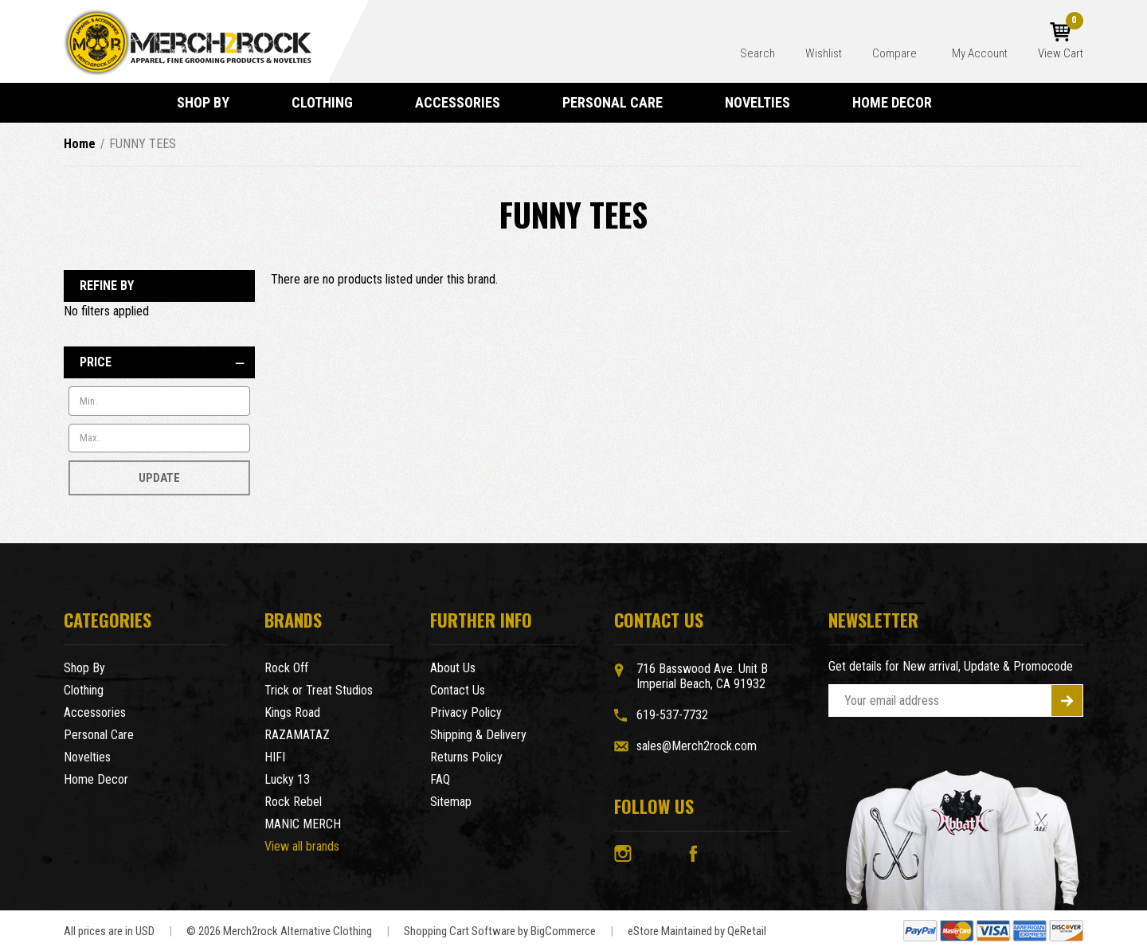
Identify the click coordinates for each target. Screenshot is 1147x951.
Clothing (329, 102)
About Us (453, 667)
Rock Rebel (293, 801)
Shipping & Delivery (478, 734)
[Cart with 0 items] (1060, 41)
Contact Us (457, 690)
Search (757, 53)
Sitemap (451, 801)
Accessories (465, 102)
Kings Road (292, 712)
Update (159, 478)
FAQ (440, 779)
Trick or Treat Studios (318, 690)
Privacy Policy (466, 712)
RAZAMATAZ (297, 734)
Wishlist (823, 53)
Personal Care (619, 102)
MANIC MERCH (302, 824)
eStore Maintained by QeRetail (697, 931)
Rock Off (286, 667)
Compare (895, 53)
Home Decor (899, 102)
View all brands (301, 846)
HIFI (274, 757)
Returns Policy (466, 757)
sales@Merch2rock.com (696, 745)
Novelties (764, 102)
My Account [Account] (980, 53)
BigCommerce (563, 931)
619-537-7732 (672, 714)
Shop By (210, 102)
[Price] (159, 362)
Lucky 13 (287, 779)
